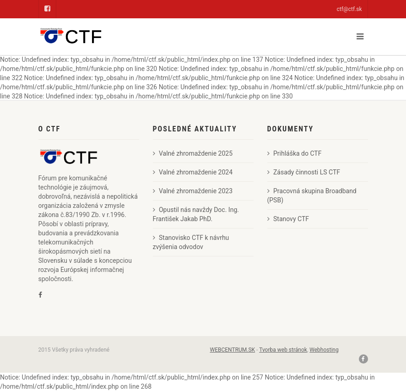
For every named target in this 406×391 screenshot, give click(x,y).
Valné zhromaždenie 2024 (193, 172)
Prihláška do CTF (294, 153)
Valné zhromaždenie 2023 (193, 191)
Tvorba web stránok (283, 350)
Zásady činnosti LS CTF (304, 172)
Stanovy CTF (288, 219)
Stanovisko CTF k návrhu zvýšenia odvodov (191, 242)
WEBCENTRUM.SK (232, 350)
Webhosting (323, 350)
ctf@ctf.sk (349, 9)
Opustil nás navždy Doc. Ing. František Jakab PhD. (196, 214)
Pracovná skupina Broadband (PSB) (312, 195)
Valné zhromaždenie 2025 (193, 153)
